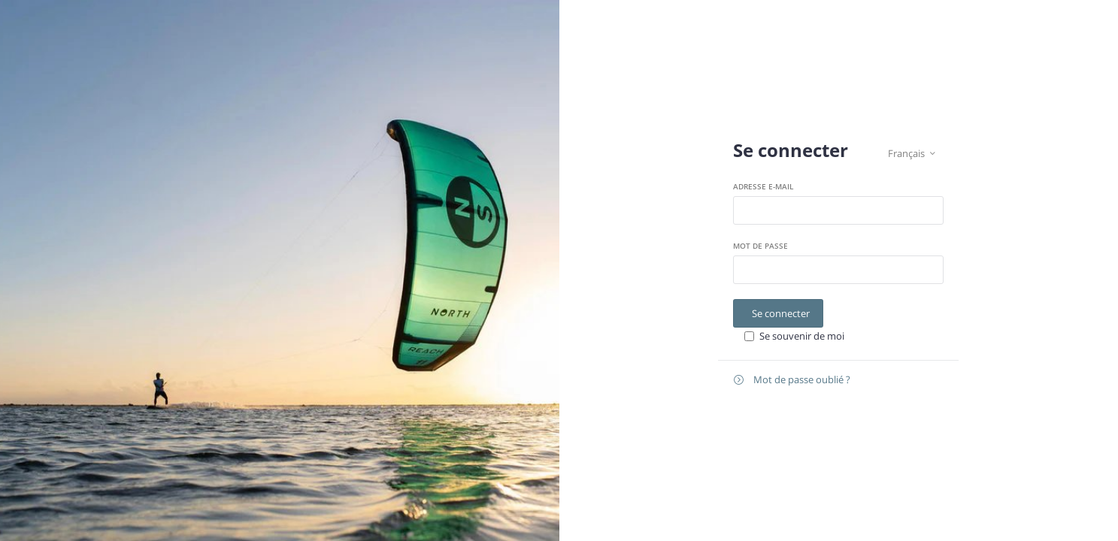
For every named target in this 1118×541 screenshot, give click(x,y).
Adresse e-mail (763, 186)
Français (911, 154)
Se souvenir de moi (801, 336)
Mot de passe (760, 245)
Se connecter (781, 313)
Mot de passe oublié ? (792, 380)
